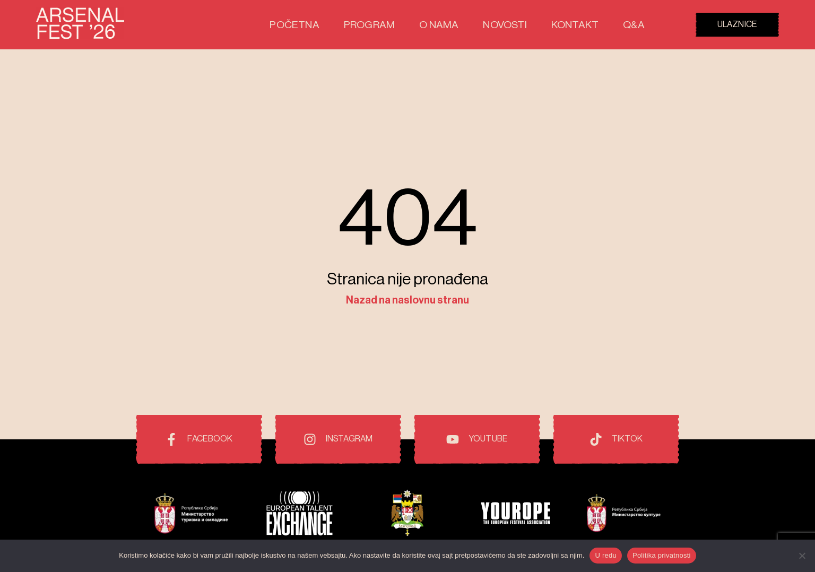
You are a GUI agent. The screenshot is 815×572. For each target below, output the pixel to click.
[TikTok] (616, 439)
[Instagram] (338, 439)
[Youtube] (477, 439)
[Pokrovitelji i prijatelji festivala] (191, 515)
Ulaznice (737, 24)
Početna (333, 24)
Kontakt (582, 24)
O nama (461, 24)
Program (399, 24)
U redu (606, 555)
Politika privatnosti (661, 555)
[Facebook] (199, 439)
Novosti (519, 24)
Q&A (635, 24)
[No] (801, 555)
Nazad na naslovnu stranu (407, 300)
